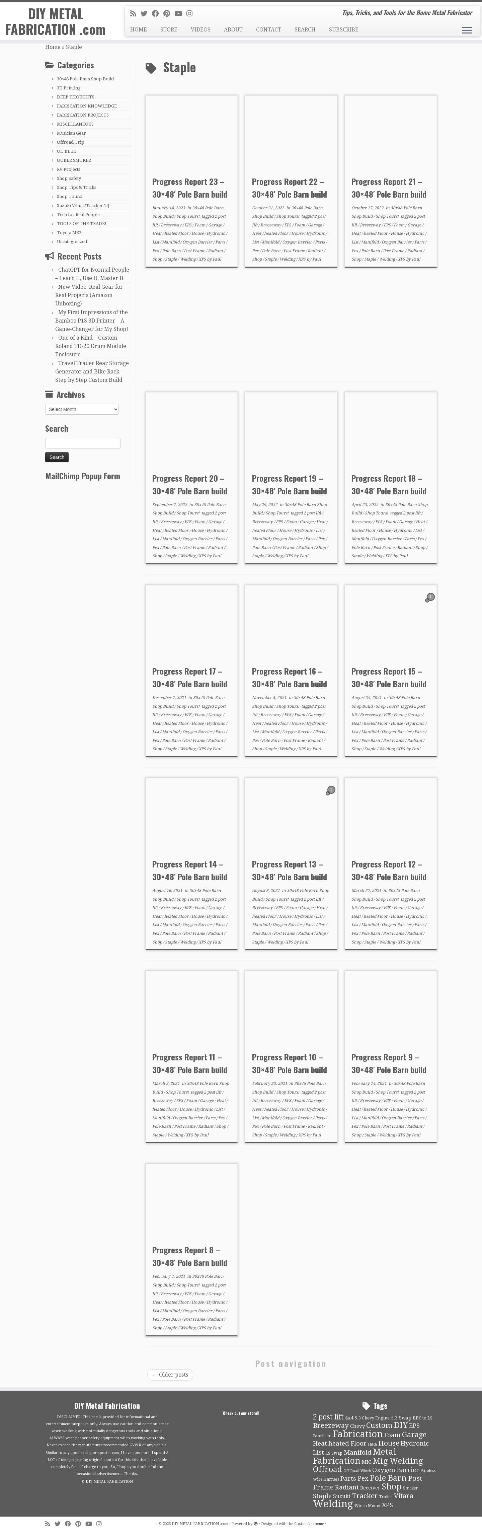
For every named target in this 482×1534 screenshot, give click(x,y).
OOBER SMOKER (74, 160)
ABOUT (233, 29)
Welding (188, 259)
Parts (220, 242)
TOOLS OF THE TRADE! (81, 223)
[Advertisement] (291, 324)
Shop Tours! (70, 196)
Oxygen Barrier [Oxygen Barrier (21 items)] (395, 1470)
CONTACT (268, 29)
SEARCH (305, 29)
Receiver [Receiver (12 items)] (370, 1487)
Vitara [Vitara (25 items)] (403, 1496)
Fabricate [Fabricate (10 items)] (322, 1435)
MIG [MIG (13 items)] (367, 1462)
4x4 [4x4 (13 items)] (349, 1418)
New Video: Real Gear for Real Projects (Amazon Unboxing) (89, 295)
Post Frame (195, 251)
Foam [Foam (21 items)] (392, 1435)
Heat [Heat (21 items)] (320, 1443)
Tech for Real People (78, 214)
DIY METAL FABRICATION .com (55, 21)
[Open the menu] (467, 31)
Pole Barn (172, 251)
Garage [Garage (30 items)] (414, 1435)
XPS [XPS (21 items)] (387, 1505)
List (156, 242)
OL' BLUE (66, 151)
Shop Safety (69, 178)
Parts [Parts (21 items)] (348, 1478)
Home (53, 47)
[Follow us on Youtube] (180, 14)
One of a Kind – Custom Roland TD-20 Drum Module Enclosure (90, 346)
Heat (157, 233)
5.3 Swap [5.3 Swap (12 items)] (401, 1417)
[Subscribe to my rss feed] (135, 14)
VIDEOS (201, 29)
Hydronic (216, 233)
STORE (168, 29)
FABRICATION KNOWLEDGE (87, 106)
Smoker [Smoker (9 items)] (410, 1488)
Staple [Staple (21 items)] (322, 1496)
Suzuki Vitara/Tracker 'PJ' (83, 205)
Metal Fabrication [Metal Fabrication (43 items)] (354, 1456)
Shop (157, 259)
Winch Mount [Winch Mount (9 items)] (367, 1506)
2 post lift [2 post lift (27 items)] (328, 1417)
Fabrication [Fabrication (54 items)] (358, 1434)
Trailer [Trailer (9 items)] (385, 1496)
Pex (156, 251)
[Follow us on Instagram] (191, 14)
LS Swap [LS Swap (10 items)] (333, 1453)
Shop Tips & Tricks (76, 187)
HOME (138, 29)
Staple (171, 259)
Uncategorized (72, 241)
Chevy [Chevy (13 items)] (357, 1426)
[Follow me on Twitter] (146, 14)
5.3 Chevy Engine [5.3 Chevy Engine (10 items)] (372, 1417)
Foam (200, 225)
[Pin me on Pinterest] (168, 14)
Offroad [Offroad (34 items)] (327, 1469)
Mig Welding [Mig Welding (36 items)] (398, 1461)
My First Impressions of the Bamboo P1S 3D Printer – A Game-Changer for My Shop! (91, 320)
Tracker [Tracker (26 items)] (365, 1496)
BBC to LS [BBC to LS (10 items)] (422, 1417)
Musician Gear (71, 133)
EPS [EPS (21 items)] (414, 1426)
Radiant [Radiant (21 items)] (347, 1487)
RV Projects (68, 169)
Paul (217, 259)
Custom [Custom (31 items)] (379, 1425)
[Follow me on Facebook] (157, 14)
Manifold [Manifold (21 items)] (358, 1452)
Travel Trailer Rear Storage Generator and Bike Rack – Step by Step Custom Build (92, 371)
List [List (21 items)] (318, 1452)
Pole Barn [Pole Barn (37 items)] (388, 1478)
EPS (188, 225)
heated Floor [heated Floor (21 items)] (347, 1443)
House (198, 233)
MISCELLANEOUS (75, 124)
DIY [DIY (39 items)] (401, 1425)
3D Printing (69, 87)
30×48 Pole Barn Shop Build (85, 78)
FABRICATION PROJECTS (83, 115)
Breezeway (171, 225)
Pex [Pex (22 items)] (363, 1478)
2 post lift (313, 513)
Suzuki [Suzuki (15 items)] (341, 1496)
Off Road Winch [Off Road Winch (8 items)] (357, 1471)
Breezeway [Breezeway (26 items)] (331, 1425)
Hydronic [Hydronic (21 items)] (415, 1443)
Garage (215, 225)
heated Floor (176, 233)
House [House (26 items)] (388, 1443)
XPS (202, 259)
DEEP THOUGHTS (75, 96)
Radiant (216, 251)
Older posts (170, 1375)
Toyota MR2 (69, 232)
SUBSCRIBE (343, 29)
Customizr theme (309, 1524)
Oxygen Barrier (197, 242)
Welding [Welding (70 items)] (333, 1504)
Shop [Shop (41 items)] (392, 1486)
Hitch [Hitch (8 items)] (372, 1444)
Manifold (171, 242)
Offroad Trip (70, 142)
